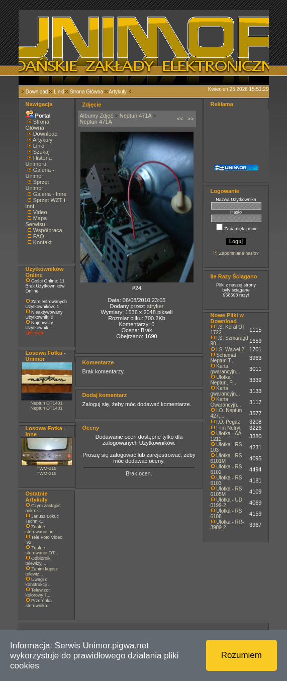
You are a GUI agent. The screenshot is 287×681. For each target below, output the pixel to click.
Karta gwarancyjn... (225, 368)
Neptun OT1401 (46, 403)
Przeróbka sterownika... (39, 603)
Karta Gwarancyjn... (226, 402)
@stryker (35, 332)
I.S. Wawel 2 (230, 349)
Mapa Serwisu (36, 221)
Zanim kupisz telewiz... (42, 571)
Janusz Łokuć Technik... (42, 519)
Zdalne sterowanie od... (42, 529)
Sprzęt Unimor (37, 185)
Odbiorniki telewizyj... (39, 561)
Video (40, 212)
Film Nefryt (228, 428)
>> (190, 119)
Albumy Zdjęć (97, 116)
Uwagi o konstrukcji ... (39, 582)
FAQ (38, 236)
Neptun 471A (136, 116)
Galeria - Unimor (40, 173)
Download (37, 91)
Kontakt (42, 242)
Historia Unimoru (39, 161)
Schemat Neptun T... (223, 357)
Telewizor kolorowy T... (38, 593)
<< (180, 119)
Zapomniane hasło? (239, 253)
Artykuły (118, 91)
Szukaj (41, 152)
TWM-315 (47, 468)
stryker (155, 306)
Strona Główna (86, 91)
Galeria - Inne (50, 194)
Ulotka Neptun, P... (224, 379)
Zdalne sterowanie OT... (42, 550)
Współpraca (47, 230)
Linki (59, 91)
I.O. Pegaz (228, 422)
